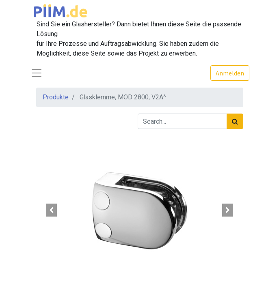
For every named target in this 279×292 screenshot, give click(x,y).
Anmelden (230, 73)
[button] (51, 210)
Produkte (56, 97)
